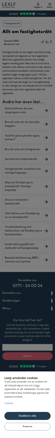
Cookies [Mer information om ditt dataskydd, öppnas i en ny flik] (8, 403)
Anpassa (27, 426)
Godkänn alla (28, 416)
